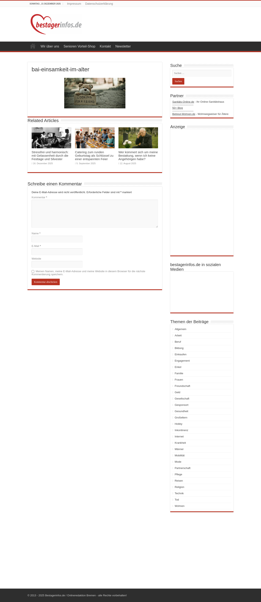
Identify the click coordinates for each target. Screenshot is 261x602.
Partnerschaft (182, 468)
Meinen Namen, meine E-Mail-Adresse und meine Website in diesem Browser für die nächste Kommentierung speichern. (88, 273)
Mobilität (180, 455)
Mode (178, 461)
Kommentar (39, 197)
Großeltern (181, 417)
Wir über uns (50, 46)
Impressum (74, 3)
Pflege (178, 474)
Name (36, 233)
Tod (177, 499)
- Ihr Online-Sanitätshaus (198, 101)
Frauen (179, 379)
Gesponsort (181, 404)
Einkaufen (181, 354)
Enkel (178, 367)
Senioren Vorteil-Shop (79, 46)
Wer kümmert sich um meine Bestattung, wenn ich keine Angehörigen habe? (138, 155)
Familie (179, 373)
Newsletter (123, 46)
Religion (179, 487)
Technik (179, 493)
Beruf (178, 341)
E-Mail (36, 246)
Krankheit (180, 442)
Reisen (179, 480)
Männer (179, 449)
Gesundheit (181, 411)
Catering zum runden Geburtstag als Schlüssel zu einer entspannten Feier (94, 155)
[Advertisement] (201, 192)
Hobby (178, 423)
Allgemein (180, 329)
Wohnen (180, 505)
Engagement (182, 360)
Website (36, 258)
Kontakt (105, 46)
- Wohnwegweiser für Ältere (200, 114)
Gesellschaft (182, 398)
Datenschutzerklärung (99, 3)
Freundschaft (182, 385)
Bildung (179, 348)
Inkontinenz (181, 430)
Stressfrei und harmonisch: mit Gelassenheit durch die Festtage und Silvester (50, 155)
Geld (177, 392)
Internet (179, 436)
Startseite (33, 46)
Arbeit (178, 335)
